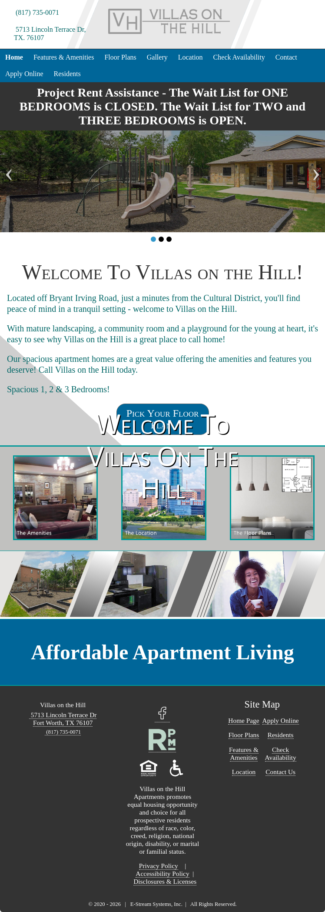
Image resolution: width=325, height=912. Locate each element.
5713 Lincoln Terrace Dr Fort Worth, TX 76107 (63, 718)
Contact (286, 57)
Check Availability (239, 57)
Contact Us (280, 771)
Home (14, 57)
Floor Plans (120, 57)
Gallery (157, 57)
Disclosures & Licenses (164, 881)
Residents (67, 73)
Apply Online (24, 73)
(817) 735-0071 (36, 12)
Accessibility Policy (162, 873)
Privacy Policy (158, 865)
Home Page (243, 720)
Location (190, 57)
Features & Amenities (63, 57)
